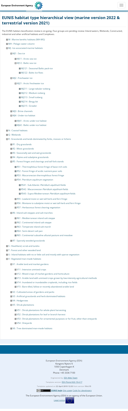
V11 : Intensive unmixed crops (31, 269)
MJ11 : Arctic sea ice (27, 58)
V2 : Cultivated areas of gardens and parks (33, 291)
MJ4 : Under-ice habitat (24, 115)
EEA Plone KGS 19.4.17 (72, 382)
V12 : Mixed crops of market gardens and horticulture (43, 273)
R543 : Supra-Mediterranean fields (48, 193)
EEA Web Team (70, 377)
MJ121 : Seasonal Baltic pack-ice (37, 68)
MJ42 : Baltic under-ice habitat (31, 125)
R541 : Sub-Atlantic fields (43, 185)
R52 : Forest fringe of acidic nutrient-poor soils (39, 171)
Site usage (67, 390)
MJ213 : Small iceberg (31, 97)
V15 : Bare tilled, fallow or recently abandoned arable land (45, 286)
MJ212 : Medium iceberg (33, 93)
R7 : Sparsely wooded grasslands (29, 240)
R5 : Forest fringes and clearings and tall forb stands (38, 161)
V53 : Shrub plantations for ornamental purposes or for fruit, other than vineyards (57, 318)
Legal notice (59, 400)
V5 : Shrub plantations (23, 304)
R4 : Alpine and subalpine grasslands (31, 157)
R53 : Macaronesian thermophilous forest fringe (40, 175)
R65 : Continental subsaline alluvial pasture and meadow (44, 235)
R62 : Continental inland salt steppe (34, 222)
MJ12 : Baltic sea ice (26, 63)
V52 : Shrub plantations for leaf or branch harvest (41, 314)
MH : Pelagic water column (21, 43)
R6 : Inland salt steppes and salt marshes (33, 212)
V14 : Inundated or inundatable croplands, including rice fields (47, 282)
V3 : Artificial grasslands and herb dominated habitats (39, 296)
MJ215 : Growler (29, 105)
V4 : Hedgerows (20, 300)
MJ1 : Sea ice (19, 53)
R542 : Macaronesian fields (44, 189)
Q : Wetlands (14, 134)
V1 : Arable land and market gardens (31, 264)
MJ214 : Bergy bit (29, 101)
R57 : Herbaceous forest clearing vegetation (38, 207)
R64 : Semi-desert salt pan (30, 231)
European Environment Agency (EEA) (64, 360)
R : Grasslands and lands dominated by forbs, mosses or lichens (39, 139)
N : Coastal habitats (18, 130)
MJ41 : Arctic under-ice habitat (32, 120)
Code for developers (82, 390)
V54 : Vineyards (24, 323)
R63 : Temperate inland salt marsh (34, 226)
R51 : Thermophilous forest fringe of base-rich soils (42, 166)
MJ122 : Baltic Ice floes (32, 72)
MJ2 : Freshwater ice (22, 78)
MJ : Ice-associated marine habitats (25, 48)
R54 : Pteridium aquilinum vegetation (35, 179)
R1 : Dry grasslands (22, 144)
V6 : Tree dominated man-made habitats (32, 328)
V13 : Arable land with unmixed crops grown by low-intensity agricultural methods (57, 278)
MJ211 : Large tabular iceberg (35, 88)
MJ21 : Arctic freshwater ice (30, 83)
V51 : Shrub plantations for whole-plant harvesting (41, 310)
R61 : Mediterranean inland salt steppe (36, 218)
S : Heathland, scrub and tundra (23, 245)
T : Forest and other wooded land (24, 250)
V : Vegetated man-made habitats (24, 258)
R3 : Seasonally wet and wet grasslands (32, 152)
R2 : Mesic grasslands (23, 148)
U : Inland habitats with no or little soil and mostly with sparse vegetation (43, 254)
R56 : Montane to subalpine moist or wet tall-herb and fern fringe (49, 203)
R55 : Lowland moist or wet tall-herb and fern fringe (42, 198)
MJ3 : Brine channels (23, 111)
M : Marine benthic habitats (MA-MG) (26, 39)
